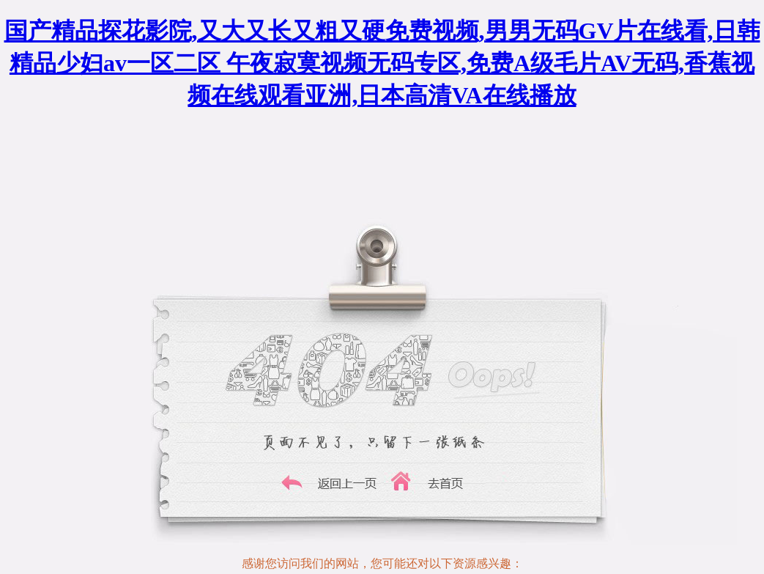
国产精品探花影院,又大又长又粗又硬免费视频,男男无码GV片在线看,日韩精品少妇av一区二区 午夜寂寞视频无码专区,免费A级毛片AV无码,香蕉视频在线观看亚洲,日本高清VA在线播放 (382, 63)
